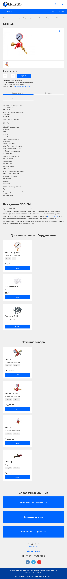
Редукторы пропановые (30, 18)
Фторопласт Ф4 (12, 287)
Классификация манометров (33, 502)
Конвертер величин (33, 517)
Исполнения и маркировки (33, 531)
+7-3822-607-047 (58, 11)
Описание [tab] (48, 93)
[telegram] (33, 562)
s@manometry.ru (33, 551)
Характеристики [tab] (18, 93)
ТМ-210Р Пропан (12, 252)
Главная (5, 18)
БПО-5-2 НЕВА (11, 393)
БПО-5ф (8, 462)
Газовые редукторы (15, 18)
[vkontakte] (28, 562)
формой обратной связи (22, 86)
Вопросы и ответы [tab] (18, 99)
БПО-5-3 (9, 428)
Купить (24, 76)
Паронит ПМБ (11, 316)
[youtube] (39, 562)
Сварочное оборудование (46, 18)
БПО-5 (8, 359)
